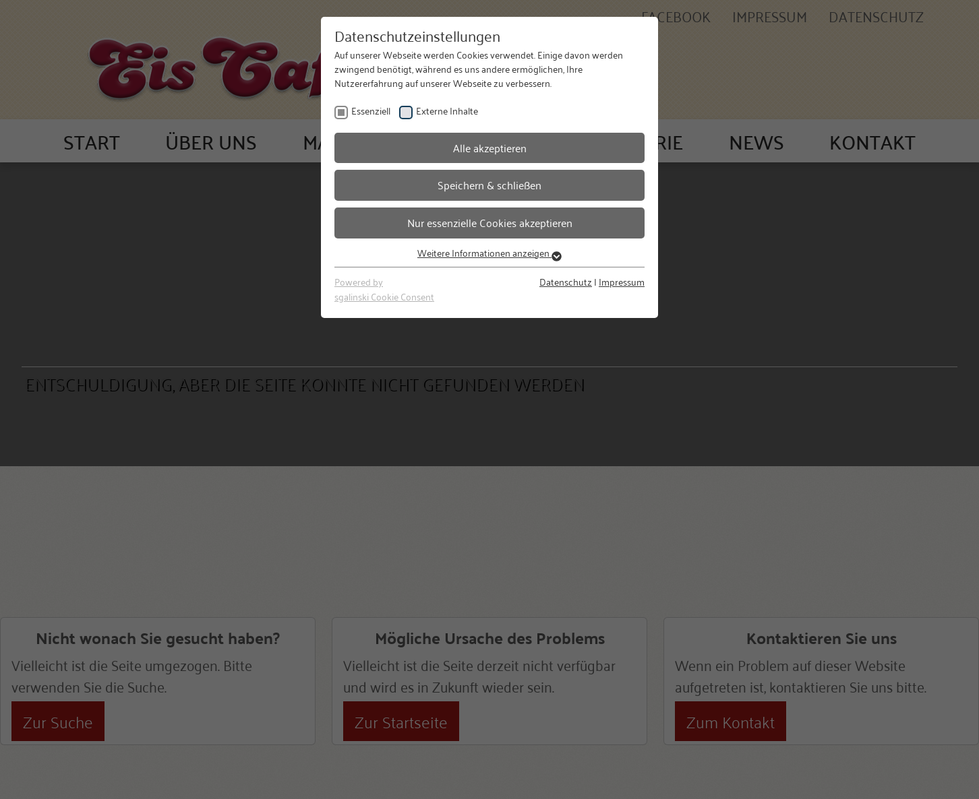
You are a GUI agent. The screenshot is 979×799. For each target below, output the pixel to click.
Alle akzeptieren (490, 147)
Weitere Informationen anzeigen (489, 252)
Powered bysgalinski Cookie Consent (384, 289)
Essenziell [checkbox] (370, 110)
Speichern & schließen (489, 184)
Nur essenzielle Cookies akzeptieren (489, 222)
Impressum (622, 281)
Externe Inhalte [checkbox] (447, 110)
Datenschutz (565, 281)
